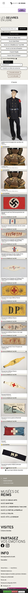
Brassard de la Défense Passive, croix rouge (11, 332)
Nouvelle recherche (14, 72)
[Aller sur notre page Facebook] (2, 545)
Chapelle (14, 52)
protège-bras (4, 166)
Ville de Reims (4, 568)
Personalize (21, 591)
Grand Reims (14, 568)
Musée (22, 10)
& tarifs (8, 557)
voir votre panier (14, 76)
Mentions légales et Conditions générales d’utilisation (13, 574)
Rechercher (23, 29)
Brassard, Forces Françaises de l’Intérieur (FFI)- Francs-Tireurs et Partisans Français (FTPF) (12, 240)
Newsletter (4, 560)
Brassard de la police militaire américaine (11, 464)
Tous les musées (14, 34)
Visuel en (10, 58)
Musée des (14, 38)
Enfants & (6, 531)
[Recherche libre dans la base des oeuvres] (9, 28)
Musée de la (14, 45)
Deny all (15, 591)
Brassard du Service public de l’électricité (11, 418)
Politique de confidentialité (7, 577)
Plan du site (3, 580)
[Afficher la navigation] (4, 3)
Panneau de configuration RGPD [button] (8, 583)
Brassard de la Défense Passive (8, 318)
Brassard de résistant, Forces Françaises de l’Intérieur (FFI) (11, 347)
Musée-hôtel (14, 55)
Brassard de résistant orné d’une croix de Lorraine (13, 225)
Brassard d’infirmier (6, 394)
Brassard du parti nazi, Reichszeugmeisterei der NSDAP (12, 213)
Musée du (14, 48)
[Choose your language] (5, 586)
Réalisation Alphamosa (6, 571)
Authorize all (7, 591)
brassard (3, 441)
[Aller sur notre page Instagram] (7, 545)
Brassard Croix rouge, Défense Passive (10, 297)
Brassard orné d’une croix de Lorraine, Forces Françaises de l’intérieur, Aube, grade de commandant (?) (12, 254)
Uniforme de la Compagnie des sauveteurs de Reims (12, 143)
